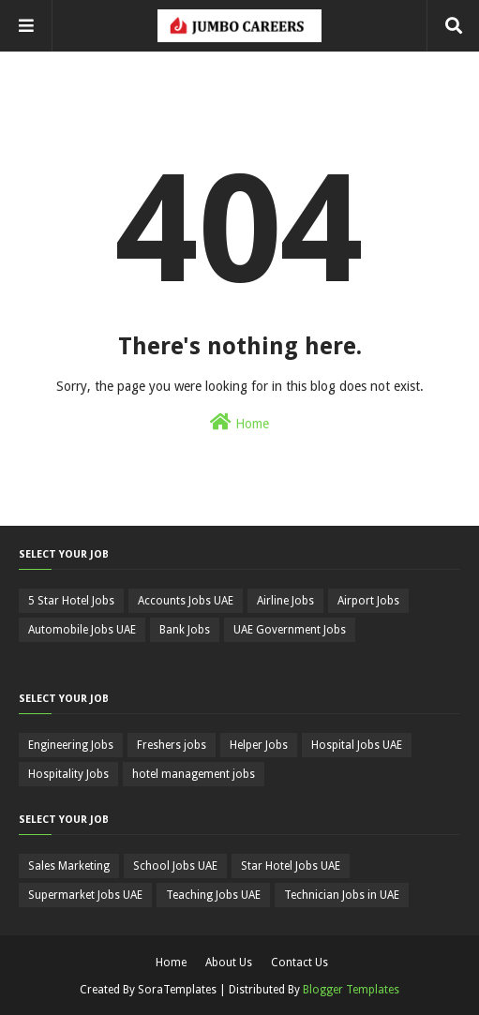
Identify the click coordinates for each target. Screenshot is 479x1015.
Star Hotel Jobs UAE (290, 866)
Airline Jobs (285, 600)
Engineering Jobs (70, 745)
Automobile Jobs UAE (82, 629)
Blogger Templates (351, 989)
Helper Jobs (259, 745)
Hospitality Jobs (68, 774)
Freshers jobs (171, 745)
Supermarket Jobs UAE (85, 895)
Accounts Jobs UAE (185, 600)
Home (239, 421)
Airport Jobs (368, 600)
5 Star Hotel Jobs (71, 600)
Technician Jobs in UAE (341, 895)
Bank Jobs (184, 629)
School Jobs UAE (175, 866)
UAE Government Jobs (289, 629)
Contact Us (299, 962)
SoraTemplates (177, 989)
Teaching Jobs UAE (213, 895)
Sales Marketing (69, 866)
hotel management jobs (193, 774)
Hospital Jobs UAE (356, 745)
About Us (228, 962)
